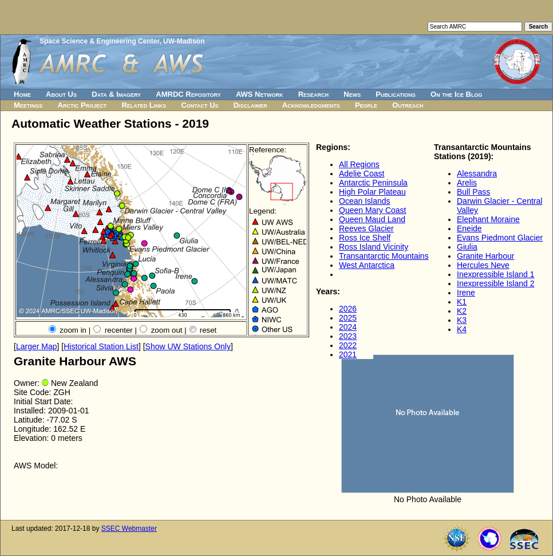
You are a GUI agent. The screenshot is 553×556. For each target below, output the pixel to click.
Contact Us (199, 105)
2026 (348, 308)
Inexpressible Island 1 (495, 274)
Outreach (407, 105)
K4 (462, 329)
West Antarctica (366, 265)
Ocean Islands (364, 201)
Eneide (469, 228)
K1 (462, 301)
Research (313, 94)
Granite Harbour (485, 256)
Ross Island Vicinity (373, 246)
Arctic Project (82, 105)
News (352, 94)
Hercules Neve (483, 265)
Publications (396, 94)
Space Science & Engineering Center (99, 41)
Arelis (467, 182)
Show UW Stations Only (188, 346)
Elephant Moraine (488, 219)
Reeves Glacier (366, 228)
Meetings (28, 105)
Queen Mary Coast (372, 210)
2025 (348, 317)
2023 (348, 336)
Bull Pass (473, 191)
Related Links (143, 105)
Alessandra (477, 173)
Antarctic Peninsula (373, 182)
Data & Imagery (116, 94)
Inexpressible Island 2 (495, 283)
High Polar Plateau (372, 191)
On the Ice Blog (456, 94)
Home (22, 94)
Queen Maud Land (372, 219)
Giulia (467, 246)
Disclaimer (250, 105)
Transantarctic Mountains (384, 256)
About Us (61, 94)
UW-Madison (183, 41)
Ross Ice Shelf (364, 237)
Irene (466, 292)
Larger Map (36, 346)
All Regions (359, 164)
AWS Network (259, 94)
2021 (348, 354)
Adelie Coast (361, 173)
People (366, 105)
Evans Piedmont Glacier (500, 237)
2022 (348, 345)
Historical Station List (101, 346)
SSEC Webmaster (129, 529)
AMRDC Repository (188, 94)
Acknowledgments (311, 105)
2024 (348, 327)
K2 (462, 311)
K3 (462, 320)
